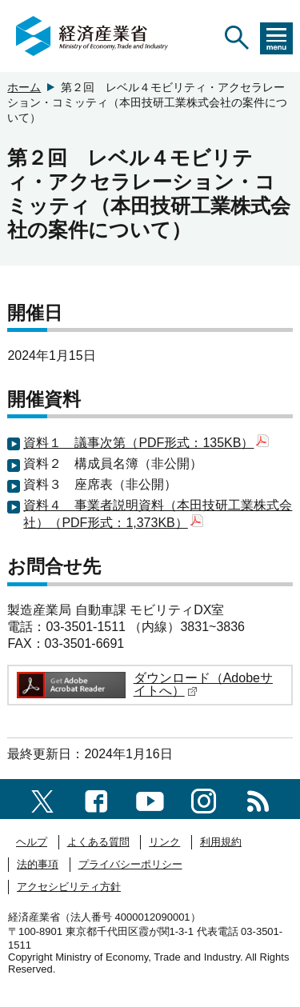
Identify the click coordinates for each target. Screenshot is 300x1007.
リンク (164, 842)
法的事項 (37, 864)
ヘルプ (31, 842)
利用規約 (221, 842)
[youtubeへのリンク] (150, 798)
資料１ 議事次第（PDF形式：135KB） (146, 443)
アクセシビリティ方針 (69, 887)
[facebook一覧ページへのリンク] (96, 798)
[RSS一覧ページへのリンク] (258, 798)
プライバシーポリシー (130, 864)
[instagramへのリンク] (204, 798)
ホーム (24, 87)
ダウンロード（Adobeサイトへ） (203, 684)
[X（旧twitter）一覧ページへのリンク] (42, 798)
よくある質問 (98, 842)
